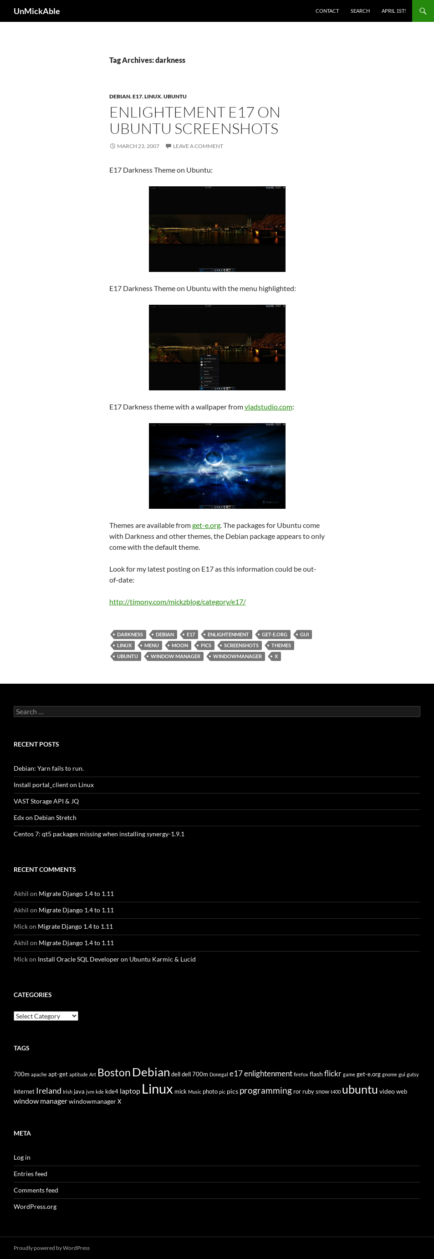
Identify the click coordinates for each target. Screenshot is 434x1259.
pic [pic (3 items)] (222, 1092)
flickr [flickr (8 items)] (333, 1073)
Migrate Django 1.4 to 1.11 (76, 893)
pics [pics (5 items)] (232, 1091)
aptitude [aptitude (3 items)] (78, 1074)
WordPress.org (35, 1206)
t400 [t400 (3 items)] (336, 1092)
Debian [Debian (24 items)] (151, 1072)
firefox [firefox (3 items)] (301, 1074)
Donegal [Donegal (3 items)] (218, 1074)
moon (180, 645)
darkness (130, 634)
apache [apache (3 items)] (39, 1074)
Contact (327, 11)
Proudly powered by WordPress (52, 1247)
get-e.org (206, 525)
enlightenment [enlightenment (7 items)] (268, 1073)
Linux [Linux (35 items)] (157, 1088)
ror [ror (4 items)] (297, 1091)
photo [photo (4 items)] (210, 1091)
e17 (137, 96)
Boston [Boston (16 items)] (114, 1072)
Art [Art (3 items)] (92, 1074)
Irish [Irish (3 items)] (67, 1092)
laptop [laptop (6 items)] (130, 1091)
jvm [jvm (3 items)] (90, 1092)
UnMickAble (37, 11)
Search (360, 11)
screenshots (241, 645)
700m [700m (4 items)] (22, 1074)
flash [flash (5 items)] (316, 1074)
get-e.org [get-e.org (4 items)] (369, 1074)
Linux (152, 96)
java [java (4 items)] (79, 1091)
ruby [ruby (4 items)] (308, 1091)
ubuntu (127, 656)
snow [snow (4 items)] (322, 1091)
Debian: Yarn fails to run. (49, 768)
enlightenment (228, 634)
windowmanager (237, 656)
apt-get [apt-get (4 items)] (58, 1074)
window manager (175, 656)
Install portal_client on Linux (54, 784)
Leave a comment (198, 146)
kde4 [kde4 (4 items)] (111, 1091)
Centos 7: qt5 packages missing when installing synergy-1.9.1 (99, 834)
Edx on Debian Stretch (45, 817)
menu (151, 645)
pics (206, 645)
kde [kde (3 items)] (100, 1092)
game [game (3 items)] (349, 1074)
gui (304, 634)
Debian (119, 96)
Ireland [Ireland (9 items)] (48, 1090)
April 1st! (394, 11)
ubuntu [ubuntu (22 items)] (360, 1089)
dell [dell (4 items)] (175, 1074)
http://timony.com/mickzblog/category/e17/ (177, 601)
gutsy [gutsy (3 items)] (413, 1074)
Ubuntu (175, 96)
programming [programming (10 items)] (266, 1090)
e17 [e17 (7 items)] (236, 1073)
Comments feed (36, 1190)
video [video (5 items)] (387, 1091)
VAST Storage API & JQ (46, 801)
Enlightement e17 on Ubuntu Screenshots (195, 120)
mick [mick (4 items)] (180, 1091)
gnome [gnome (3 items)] (389, 1074)
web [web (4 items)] (401, 1091)
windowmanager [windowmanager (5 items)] (92, 1101)
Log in (22, 1157)
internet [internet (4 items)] (24, 1091)
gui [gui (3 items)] (401, 1074)
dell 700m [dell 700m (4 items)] (195, 1074)
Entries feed (30, 1173)
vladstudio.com (268, 406)
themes (281, 645)
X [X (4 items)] (119, 1101)
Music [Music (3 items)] (194, 1092)
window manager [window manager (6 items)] (40, 1101)
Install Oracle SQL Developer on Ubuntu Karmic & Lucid (117, 959)
